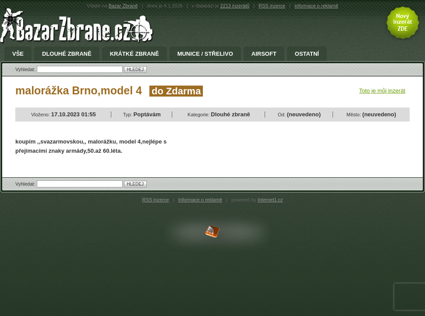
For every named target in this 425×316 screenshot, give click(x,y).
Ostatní (307, 54)
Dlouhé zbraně (66, 54)
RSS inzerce (272, 5)
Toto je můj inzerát (382, 90)
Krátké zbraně (134, 54)
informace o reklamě (316, 5)
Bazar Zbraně (123, 5)
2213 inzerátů (234, 5)
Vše (18, 54)
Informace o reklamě (200, 199)
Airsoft (264, 54)
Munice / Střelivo (205, 54)
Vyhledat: (26, 69)
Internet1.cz (270, 199)
